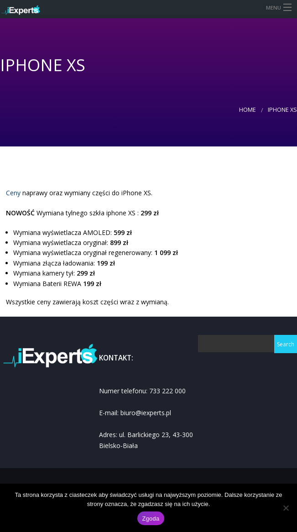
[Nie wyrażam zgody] (285, 507)
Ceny (13, 192)
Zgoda (150, 518)
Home (247, 110)
